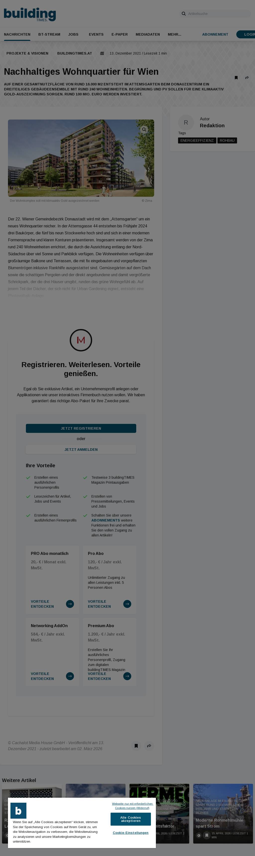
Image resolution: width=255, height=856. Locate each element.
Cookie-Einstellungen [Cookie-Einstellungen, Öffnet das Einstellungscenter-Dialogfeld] (131, 833)
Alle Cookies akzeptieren (130, 819)
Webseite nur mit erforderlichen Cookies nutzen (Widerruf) (133, 805)
